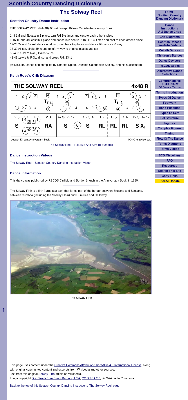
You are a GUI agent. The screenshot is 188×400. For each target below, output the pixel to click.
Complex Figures (170, 128)
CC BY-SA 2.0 (91, 378)
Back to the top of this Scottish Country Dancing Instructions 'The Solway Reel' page (65, 385)
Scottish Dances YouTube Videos (169, 43)
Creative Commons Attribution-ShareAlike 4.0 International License (97, 365)
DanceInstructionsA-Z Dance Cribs (169, 28)
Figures (169, 123)
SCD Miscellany (169, 155)
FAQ (170, 160)
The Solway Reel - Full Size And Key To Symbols (81, 144)
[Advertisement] (81, 331)
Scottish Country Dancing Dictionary (55, 3)
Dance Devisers (169, 60)
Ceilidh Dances (169, 50)
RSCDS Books (170, 65)
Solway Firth (47, 373)
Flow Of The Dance (169, 138)
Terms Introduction (169, 92)
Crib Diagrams (170, 36)
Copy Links (170, 175)
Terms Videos (169, 148)
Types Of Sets (169, 113)
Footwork (169, 102)
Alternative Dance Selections (169, 72)
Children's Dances (169, 55)
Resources (169, 165)
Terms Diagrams (169, 143)
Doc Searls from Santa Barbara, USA (56, 378)
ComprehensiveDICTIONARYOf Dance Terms (169, 84)
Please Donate (170, 181)
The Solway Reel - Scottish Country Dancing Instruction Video (50, 162)
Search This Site (169, 170)
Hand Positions (169, 107)
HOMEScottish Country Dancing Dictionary (169, 15)
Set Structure (169, 118)
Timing (169, 133)
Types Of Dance (170, 97)
